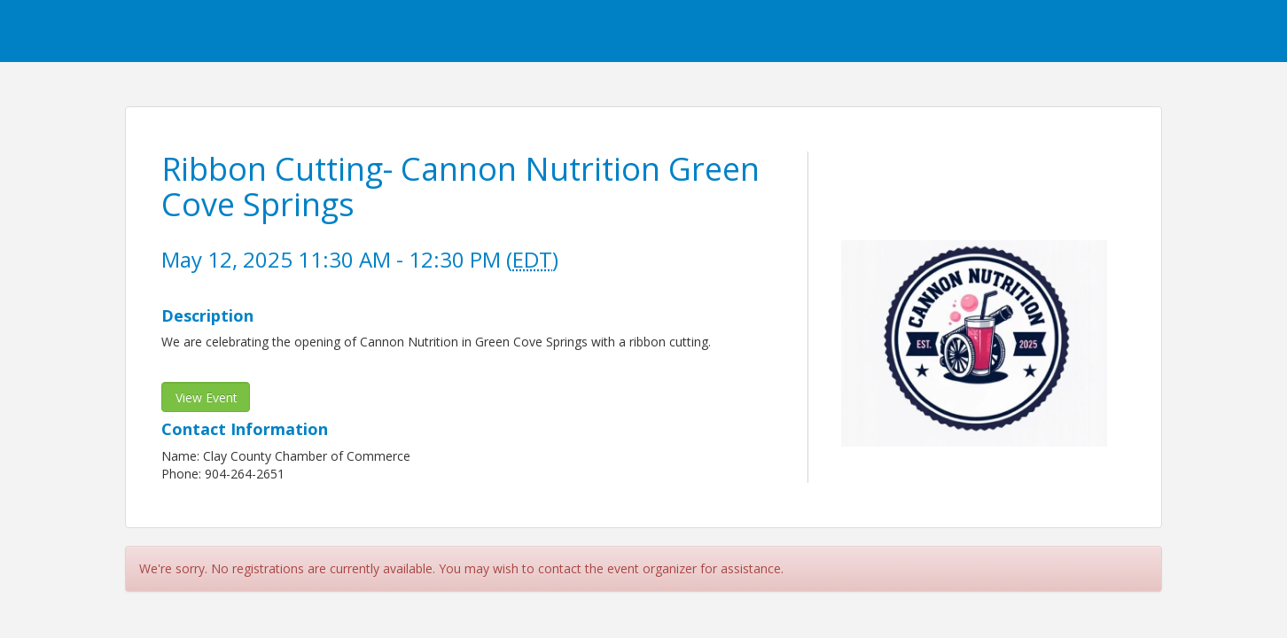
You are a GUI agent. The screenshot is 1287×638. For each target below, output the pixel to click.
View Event (207, 397)
